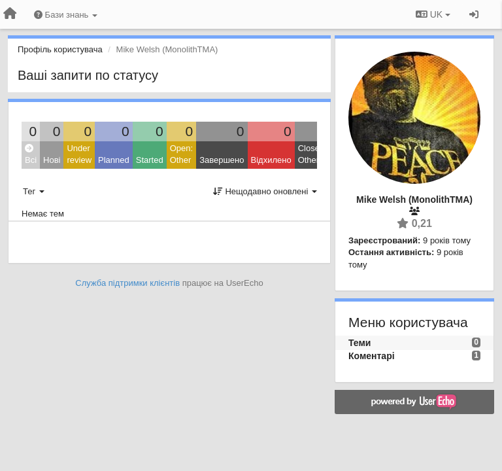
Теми (359, 343)
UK (433, 14)
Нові (51, 160)
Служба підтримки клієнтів (127, 283)
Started (149, 160)
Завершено (221, 160)
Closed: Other (312, 154)
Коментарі (371, 356)
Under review (79, 154)
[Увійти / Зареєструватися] (474, 14)
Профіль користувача (60, 49)
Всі (31, 155)
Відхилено (271, 160)
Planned (113, 160)
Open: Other (181, 154)
